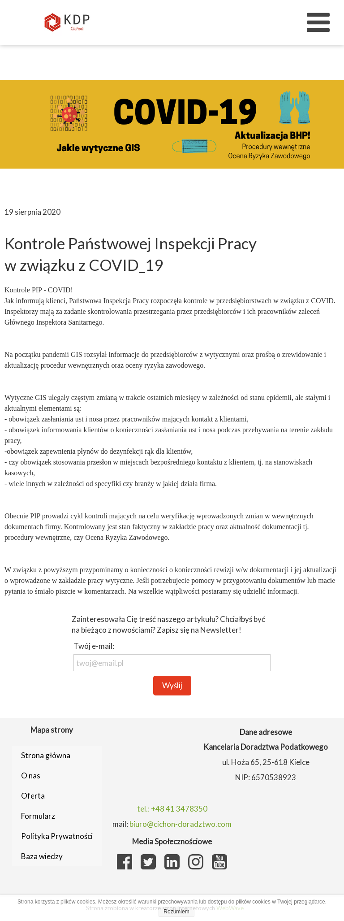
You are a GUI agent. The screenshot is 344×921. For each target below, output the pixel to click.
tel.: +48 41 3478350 (172, 808)
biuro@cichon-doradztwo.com (180, 824)
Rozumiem (176, 911)
